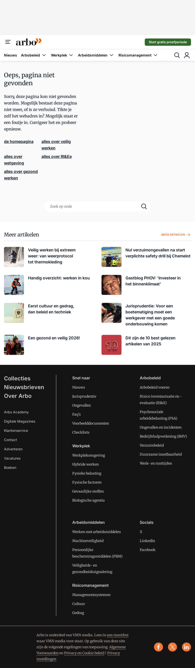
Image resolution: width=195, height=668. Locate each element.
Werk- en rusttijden (156, 463)
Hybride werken (85, 464)
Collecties (17, 378)
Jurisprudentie (84, 396)
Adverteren (13, 449)
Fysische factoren (87, 482)
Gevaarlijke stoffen (88, 491)
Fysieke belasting (86, 473)
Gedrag (78, 613)
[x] (172, 647)
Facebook (148, 550)
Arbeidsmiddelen (96, 55)
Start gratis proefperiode (168, 42)
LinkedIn (147, 541)
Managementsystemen (91, 595)
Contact (10, 440)
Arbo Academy (16, 412)
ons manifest (117, 635)
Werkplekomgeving (88, 455)
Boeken (10, 467)
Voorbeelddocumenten (90, 423)
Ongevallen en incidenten (161, 427)
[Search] (144, 206)
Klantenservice (16, 430)
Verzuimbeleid (152, 445)
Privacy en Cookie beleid (84, 653)
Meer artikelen (176, 234)
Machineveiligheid (88, 541)
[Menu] (8, 42)
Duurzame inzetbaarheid (161, 454)
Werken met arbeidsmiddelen (96, 532)
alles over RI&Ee (57, 156)
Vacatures (12, 458)
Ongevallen (81, 405)
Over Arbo (18, 396)
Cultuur (78, 604)
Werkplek (62, 55)
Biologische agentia (88, 500)
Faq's (76, 414)
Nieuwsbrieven (24, 387)
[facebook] (158, 647)
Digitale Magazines (19, 421)
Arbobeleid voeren (155, 387)
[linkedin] (186, 647)
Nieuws (10, 55)
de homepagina (19, 141)
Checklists (81, 432)
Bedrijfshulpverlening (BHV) (163, 436)
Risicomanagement (138, 55)
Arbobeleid (34, 55)
